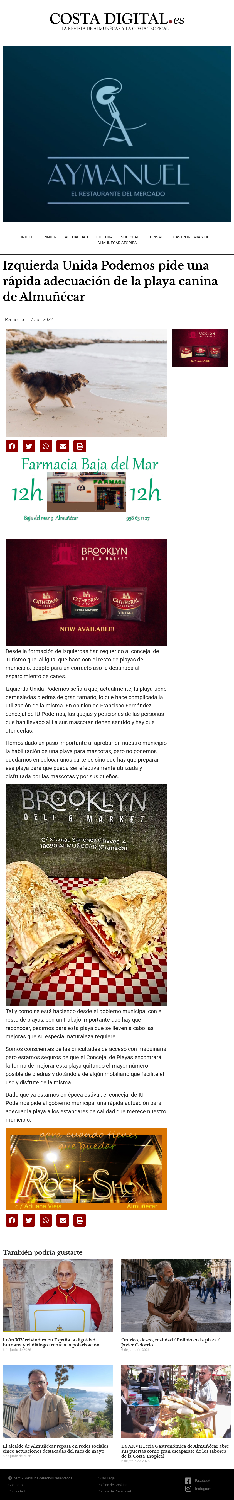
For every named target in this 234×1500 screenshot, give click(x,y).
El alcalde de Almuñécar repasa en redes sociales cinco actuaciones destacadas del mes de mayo (55, 1448)
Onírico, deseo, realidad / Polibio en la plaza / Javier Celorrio (170, 1342)
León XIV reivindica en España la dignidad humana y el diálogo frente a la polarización (51, 1342)
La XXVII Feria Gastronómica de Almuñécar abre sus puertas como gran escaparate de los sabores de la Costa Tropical (175, 1451)
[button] (12, 446)
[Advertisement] (203, 403)
